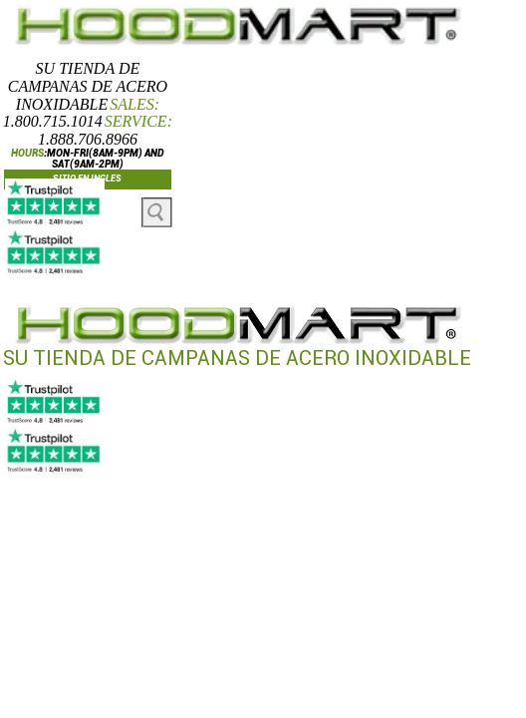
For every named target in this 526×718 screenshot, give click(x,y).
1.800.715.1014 (53, 121)
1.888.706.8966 (87, 139)
